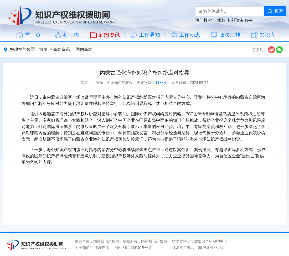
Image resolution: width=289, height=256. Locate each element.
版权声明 (102, 248)
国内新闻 (84, 49)
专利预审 (235, 20)
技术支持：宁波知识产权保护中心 (199, 241)
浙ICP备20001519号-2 (133, 248)
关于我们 (82, 248)
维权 (221, 20)
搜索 (275, 11)
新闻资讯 (61, 49)
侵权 (249, 20)
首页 (43, 49)
